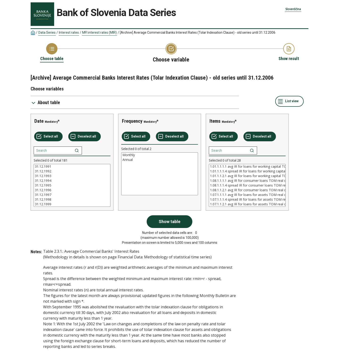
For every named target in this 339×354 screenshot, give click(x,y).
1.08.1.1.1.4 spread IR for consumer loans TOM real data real (247, 185)
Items (215, 121)
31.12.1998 (72, 199)
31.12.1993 (72, 176)
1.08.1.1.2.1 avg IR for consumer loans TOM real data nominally (247, 190)
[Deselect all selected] (84, 136)
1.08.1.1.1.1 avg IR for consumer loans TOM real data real (247, 180)
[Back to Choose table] (52, 52)
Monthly (159, 155)
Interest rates (69, 32)
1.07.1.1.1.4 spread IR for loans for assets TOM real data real (247, 199)
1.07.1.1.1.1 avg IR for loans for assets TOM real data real (247, 194)
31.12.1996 (72, 190)
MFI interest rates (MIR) (99, 32)
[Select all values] (48, 136)
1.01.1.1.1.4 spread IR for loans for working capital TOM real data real (247, 171)
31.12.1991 (72, 166)
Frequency (132, 121)
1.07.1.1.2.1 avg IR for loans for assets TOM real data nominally (247, 204)
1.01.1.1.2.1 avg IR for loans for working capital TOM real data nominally (247, 176)
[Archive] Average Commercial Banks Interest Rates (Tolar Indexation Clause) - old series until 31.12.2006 (197, 32)
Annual (159, 159)
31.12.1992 (72, 171)
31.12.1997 (72, 194)
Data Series (47, 32)
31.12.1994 (72, 180)
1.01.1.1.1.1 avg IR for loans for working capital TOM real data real (247, 166)
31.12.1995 (72, 185)
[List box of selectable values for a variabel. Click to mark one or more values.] (72, 185)
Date (39, 121)
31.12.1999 (72, 204)
